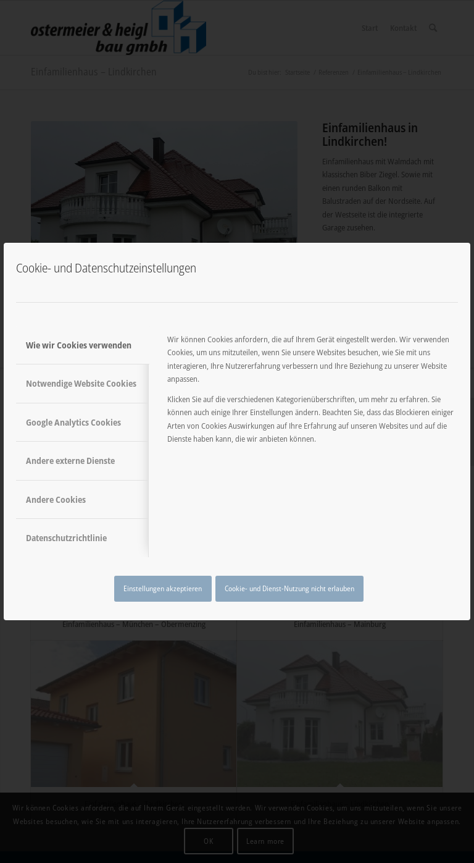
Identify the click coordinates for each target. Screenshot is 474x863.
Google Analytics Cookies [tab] (73, 422)
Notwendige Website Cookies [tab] (81, 383)
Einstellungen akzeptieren (162, 588)
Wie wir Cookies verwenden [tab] (78, 345)
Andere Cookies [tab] (56, 499)
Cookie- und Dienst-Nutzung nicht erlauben (289, 588)
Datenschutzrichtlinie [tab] (66, 538)
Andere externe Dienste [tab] (70, 460)
